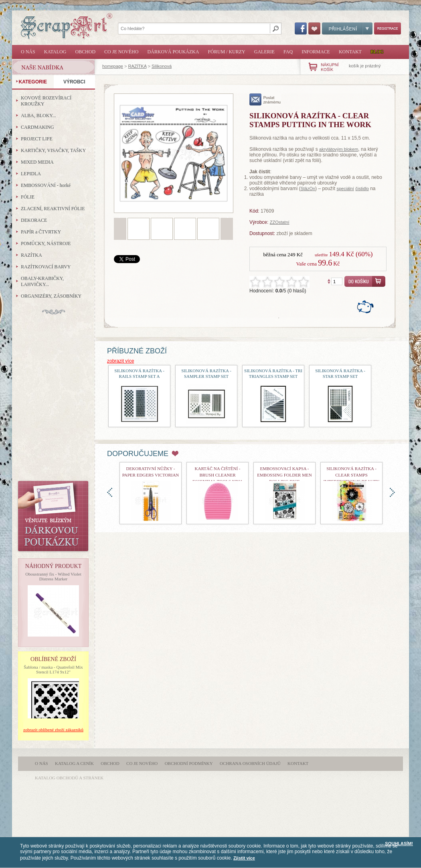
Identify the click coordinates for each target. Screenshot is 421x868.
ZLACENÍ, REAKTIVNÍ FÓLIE (53, 208)
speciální (345, 188)
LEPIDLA (31, 173)
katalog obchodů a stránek (69, 777)
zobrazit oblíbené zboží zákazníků (53, 729)
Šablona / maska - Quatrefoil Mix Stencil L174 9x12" (53, 669)
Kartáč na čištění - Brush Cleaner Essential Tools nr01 (217, 475)
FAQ (288, 52)
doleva (109, 492)
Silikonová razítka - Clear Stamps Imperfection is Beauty (352, 475)
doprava (392, 492)
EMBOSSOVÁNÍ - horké (46, 185)
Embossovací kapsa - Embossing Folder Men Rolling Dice (284, 475)
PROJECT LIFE (37, 139)
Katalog (55, 52)
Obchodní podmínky (189, 763)
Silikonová (162, 66)
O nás (28, 52)
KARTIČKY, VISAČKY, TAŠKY (53, 150)
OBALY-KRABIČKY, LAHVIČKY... (42, 281)
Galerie (264, 52)
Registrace (387, 28)
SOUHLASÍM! (399, 843)
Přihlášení (347, 28)
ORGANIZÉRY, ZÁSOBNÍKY (51, 296)
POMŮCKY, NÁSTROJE (46, 243)
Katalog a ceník (74, 763)
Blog (377, 52)
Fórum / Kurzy (226, 52)
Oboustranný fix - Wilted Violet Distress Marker (53, 576)
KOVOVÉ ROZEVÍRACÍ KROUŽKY (46, 101)
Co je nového (121, 52)
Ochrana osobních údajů (250, 763)
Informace (316, 52)
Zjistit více (244, 858)
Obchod (85, 52)
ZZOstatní (279, 222)
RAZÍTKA (137, 66)
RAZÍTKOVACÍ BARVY (46, 267)
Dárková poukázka (173, 52)
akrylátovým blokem (338, 149)
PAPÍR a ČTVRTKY (41, 232)
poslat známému (265, 99)
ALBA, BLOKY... (38, 115)
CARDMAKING (37, 127)
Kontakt (350, 52)
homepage (112, 66)
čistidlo (362, 188)
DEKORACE (34, 220)
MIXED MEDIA (37, 162)
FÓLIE (27, 197)
